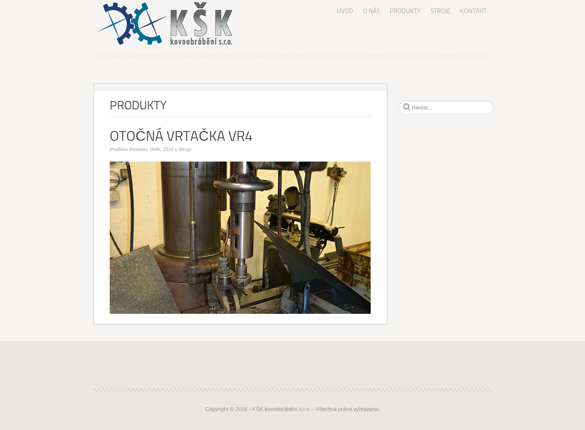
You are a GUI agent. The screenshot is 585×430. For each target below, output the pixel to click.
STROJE (440, 11)
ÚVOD (345, 11)
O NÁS (371, 11)
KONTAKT (473, 11)
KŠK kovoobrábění (173, 23)
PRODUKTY (405, 11)
